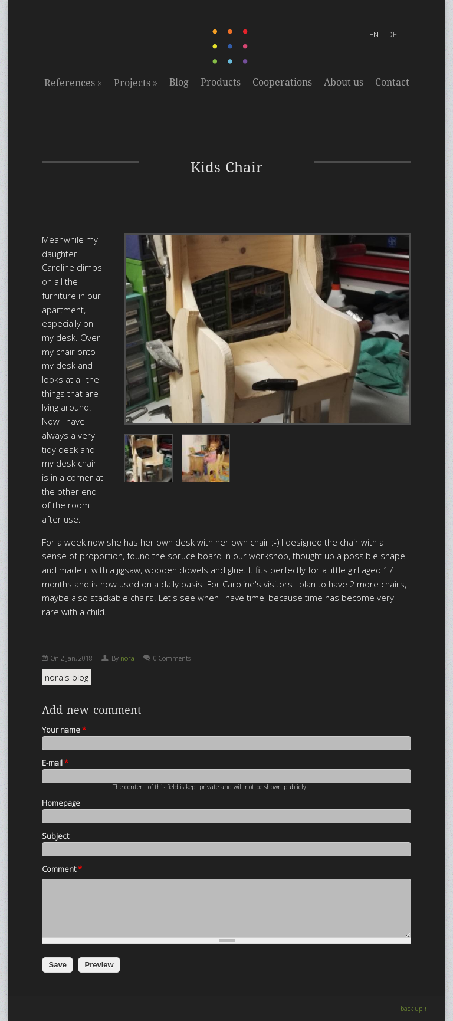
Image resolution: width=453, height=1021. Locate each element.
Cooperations (282, 82)
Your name (64, 729)
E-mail (55, 762)
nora (127, 658)
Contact (392, 82)
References (73, 82)
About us (343, 82)
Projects (135, 82)
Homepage (61, 802)
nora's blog (66, 677)
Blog (179, 82)
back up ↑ (414, 1008)
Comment (62, 869)
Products (221, 82)
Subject (55, 835)
